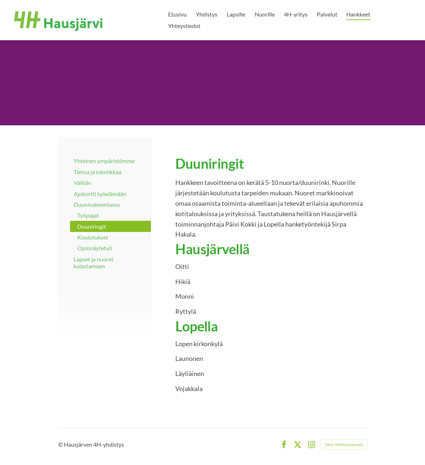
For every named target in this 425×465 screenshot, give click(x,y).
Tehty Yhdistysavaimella (344, 444)
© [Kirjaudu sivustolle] (61, 444)
